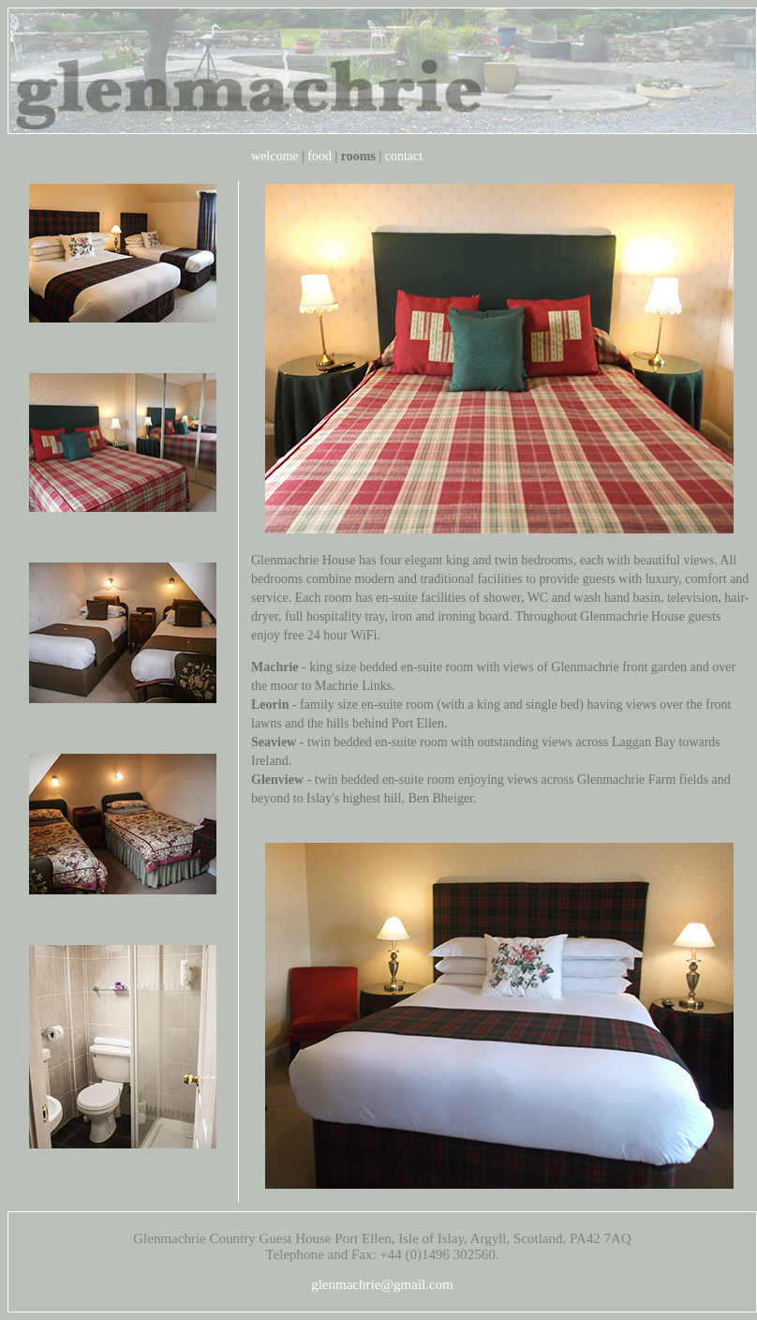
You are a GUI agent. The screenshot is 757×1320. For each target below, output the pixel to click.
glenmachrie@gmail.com (382, 1284)
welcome (275, 156)
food (319, 156)
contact (404, 156)
